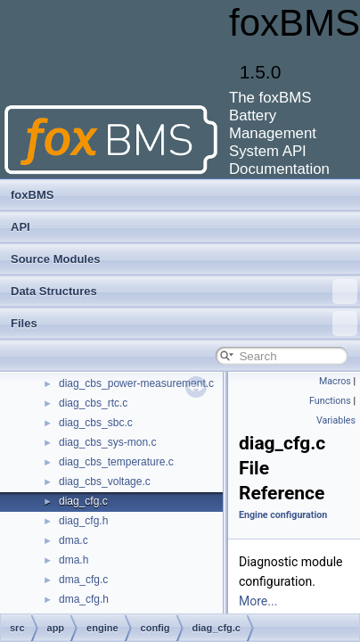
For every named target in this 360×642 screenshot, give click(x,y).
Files (184, 323)
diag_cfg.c (83, 501)
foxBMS (32, 195)
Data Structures (184, 291)
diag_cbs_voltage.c (105, 481)
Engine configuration (283, 515)
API (20, 227)
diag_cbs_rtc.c (93, 403)
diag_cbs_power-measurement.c (136, 383)
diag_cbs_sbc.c (96, 422)
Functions (330, 401)
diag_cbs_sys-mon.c (107, 442)
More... (258, 601)
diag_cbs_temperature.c (116, 462)
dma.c (73, 540)
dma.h (73, 560)
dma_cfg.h (84, 599)
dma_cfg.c (83, 579)
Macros (335, 381)
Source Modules (55, 259)
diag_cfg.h (83, 520)
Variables (336, 420)
